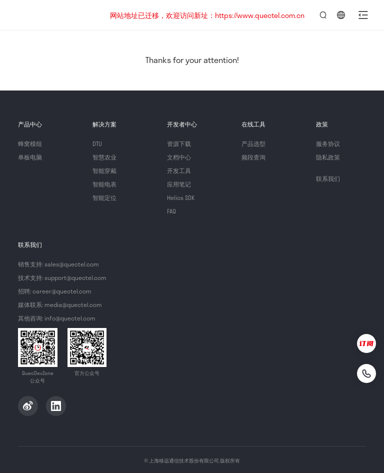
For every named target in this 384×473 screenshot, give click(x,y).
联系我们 (328, 178)
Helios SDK (180, 197)
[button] (363, 15)
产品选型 (254, 143)
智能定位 (104, 197)
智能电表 (104, 184)
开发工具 (179, 170)
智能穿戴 (104, 170)
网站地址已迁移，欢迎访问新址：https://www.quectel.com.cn (207, 15)
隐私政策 (328, 157)
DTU (97, 143)
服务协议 (328, 143)
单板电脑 (30, 157)
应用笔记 (179, 184)
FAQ (171, 211)
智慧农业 (104, 157)
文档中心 (179, 157)
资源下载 (179, 143)
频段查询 (254, 157)
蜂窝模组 (30, 143)
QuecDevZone (56, 15)
